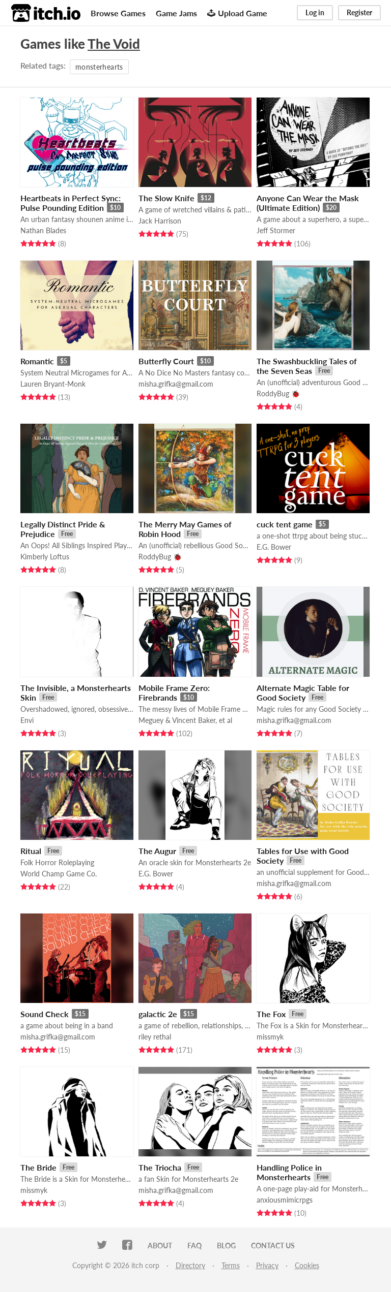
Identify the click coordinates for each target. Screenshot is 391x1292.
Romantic (37, 361)
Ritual (30, 851)
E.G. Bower (274, 547)
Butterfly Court (166, 361)
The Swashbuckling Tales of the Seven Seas (307, 365)
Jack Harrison (159, 220)
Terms (230, 1265)
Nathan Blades (43, 230)
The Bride (38, 1167)
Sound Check (44, 1014)
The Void (114, 44)
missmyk (270, 1036)
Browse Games (118, 13)
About (160, 1245)
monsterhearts (99, 66)
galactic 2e (157, 1014)
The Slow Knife (166, 198)
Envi (27, 720)
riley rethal (154, 1036)
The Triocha (159, 1167)
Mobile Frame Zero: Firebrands (174, 692)
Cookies (307, 1265)
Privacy (267, 1265)
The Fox (271, 1014)
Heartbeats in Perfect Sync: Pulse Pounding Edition (70, 202)
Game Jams (176, 13)
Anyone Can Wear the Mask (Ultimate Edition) (308, 202)
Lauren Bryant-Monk (53, 384)
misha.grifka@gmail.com (175, 384)
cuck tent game (285, 524)
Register (359, 12)
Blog (226, 1245)
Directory (190, 1265)
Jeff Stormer (276, 230)
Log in (314, 12)
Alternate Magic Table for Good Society (303, 692)
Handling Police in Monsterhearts (289, 1172)
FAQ (194, 1245)
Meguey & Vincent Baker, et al (185, 720)
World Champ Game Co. (58, 873)
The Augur (157, 851)
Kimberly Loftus (44, 556)
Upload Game (237, 13)
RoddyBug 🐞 (278, 393)
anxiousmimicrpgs (285, 1199)
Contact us (273, 1245)
